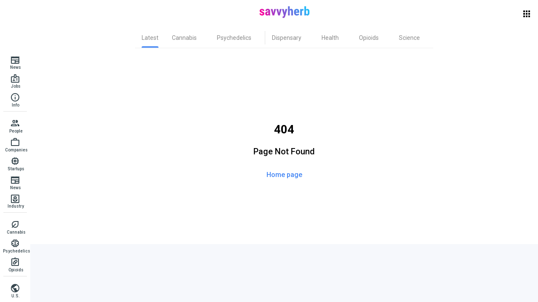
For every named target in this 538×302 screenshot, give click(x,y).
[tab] (150, 38)
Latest (150, 37)
